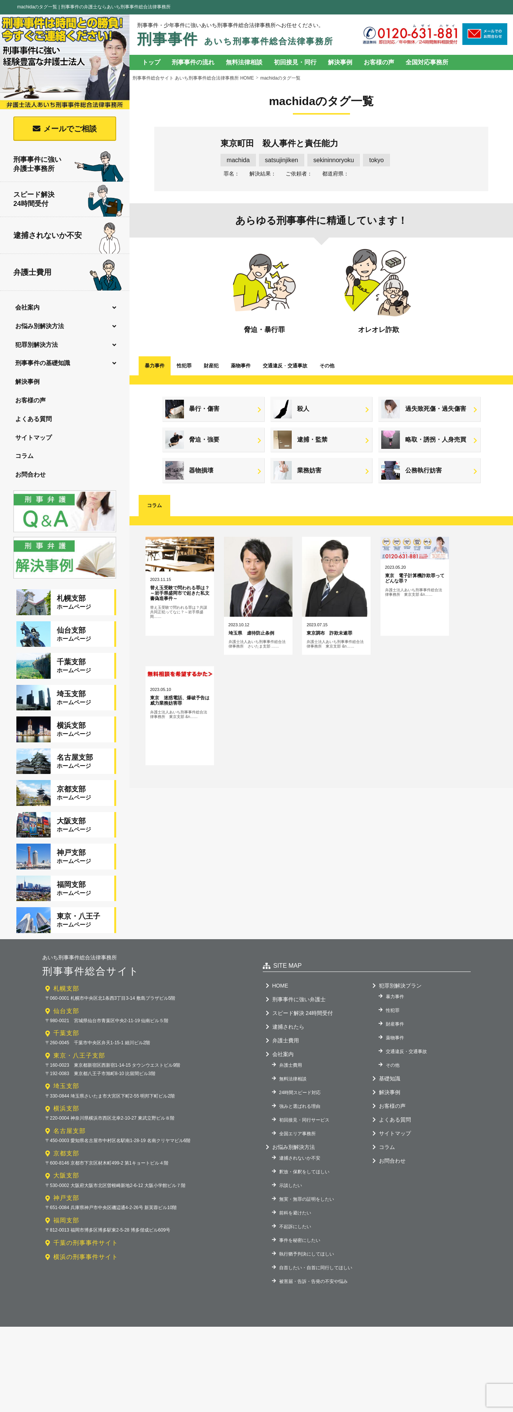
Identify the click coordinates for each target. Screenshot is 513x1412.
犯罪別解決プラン (400, 975)
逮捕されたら (288, 1016)
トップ (151, 62)
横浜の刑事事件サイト (85, 1246)
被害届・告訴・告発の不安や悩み (313, 1270)
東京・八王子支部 (79, 1044)
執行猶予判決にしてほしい (306, 1243)
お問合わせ (30, 474)
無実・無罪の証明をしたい (306, 1188)
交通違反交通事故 (285, 366)
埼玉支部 (66, 1075)
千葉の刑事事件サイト (85, 1232)
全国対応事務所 (427, 62)
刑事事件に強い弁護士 (299, 988)
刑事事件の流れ (193, 62)
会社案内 (27, 307)
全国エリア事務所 (297, 1122)
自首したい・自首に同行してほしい (315, 1256)
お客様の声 (30, 400)
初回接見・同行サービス (304, 1109)
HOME (280, 975)
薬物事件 (241, 366)
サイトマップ (33, 437)
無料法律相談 (244, 62)
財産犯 (211, 366)
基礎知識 (389, 1067)
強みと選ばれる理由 (299, 1095)
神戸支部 (66, 1187)
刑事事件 (235, 39)
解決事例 (27, 381)
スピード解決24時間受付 (68, 201)
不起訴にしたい (295, 1215)
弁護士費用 (67, 272)
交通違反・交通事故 (406, 1040)
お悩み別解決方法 (39, 326)
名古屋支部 (69, 1120)
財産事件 (395, 1013)
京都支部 (66, 1142)
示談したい (290, 1174)
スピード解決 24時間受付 (302, 1002)
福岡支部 (66, 1209)
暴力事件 (155, 366)
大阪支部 (66, 1165)
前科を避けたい (295, 1202)
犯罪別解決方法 (36, 344)
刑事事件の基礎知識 (42, 363)
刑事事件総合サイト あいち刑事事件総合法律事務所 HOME (193, 78)
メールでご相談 (70, 128)
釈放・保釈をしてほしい (304, 1160)
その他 (327, 366)
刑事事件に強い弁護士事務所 (68, 164)
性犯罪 (184, 366)
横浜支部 (66, 1097)
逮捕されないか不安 (66, 236)
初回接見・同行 (295, 62)
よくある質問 (33, 419)
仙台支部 (66, 1000)
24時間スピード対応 (300, 1081)
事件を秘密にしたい (299, 1229)
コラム (24, 456)
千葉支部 (66, 1022)
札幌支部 (66, 977)
